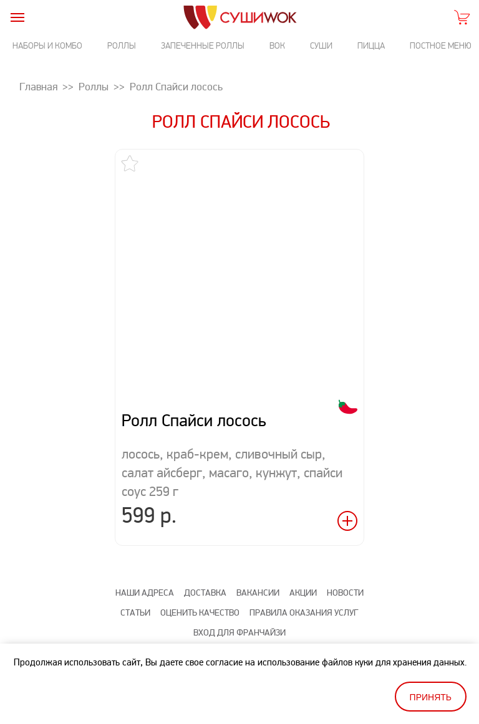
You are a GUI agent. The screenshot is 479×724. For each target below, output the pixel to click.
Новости (345, 593)
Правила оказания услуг (303, 612)
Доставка (205, 593)
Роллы (121, 45)
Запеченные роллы (202, 45)
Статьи (135, 612)
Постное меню (441, 45)
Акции (303, 593)
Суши (321, 45)
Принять (431, 697)
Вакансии (257, 593)
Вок (277, 45)
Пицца (371, 45)
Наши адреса (144, 593)
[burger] (17, 17)
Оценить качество (200, 612)
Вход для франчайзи (239, 632)
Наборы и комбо (47, 45)
